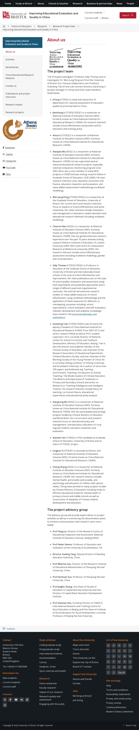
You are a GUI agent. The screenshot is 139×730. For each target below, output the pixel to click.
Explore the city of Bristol (85, 662)
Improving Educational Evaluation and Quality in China (30, 29)
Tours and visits (81, 649)
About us (10, 51)
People (130, 3)
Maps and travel (81, 644)
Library (43, 662)
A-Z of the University (117, 640)
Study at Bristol (23, 3)
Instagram (11, 160)
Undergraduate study (50, 644)
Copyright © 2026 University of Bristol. (19, 725)
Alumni (104, 18)
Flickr (8, 174)
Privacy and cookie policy (118, 698)
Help (108, 685)
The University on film (84, 657)
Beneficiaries (12, 67)
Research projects (15, 112)
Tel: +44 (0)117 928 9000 (15, 666)
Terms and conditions (117, 689)
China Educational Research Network (20, 76)
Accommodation (47, 657)
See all (121, 672)
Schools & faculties (58, 3)
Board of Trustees (82, 666)
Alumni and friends (82, 679)
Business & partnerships (99, 3)
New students (10, 677)
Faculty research (47, 687)
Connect (7, 694)
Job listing (78, 700)
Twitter (9, 154)
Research (78, 3)
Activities (10, 59)
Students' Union (47, 666)
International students (50, 653)
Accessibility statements (118, 694)
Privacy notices (113, 702)
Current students (93, 12)
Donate (76, 683)
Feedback (11, 629)
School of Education (21, 26)
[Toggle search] (128, 15)
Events (76, 653)
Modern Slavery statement (119, 711)
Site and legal (113, 680)
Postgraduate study (49, 649)
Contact (7, 640)
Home (8, 3)
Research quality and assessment (49, 698)
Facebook (10, 147)
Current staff (91, 18)
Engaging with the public (52, 704)
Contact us (11, 85)
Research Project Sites (64, 26)
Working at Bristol (82, 695)
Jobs (75, 691)
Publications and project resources (18, 95)
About (41, 3)
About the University (84, 640)
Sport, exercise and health (52, 670)
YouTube (10, 167)
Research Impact (14, 104)
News (119, 3)
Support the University (85, 674)
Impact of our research (51, 692)
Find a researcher (48, 683)
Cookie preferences (116, 707)
